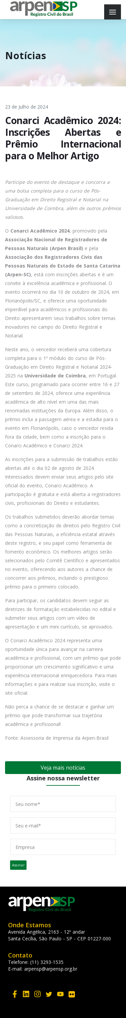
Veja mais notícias (63, 767)
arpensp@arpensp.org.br (50, 969)
